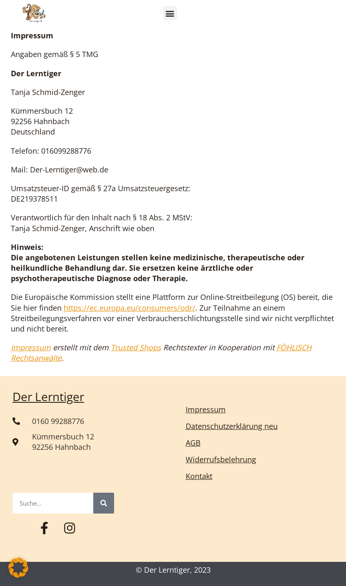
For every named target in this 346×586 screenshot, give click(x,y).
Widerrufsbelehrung (221, 459)
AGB (193, 443)
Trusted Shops (136, 347)
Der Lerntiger (48, 396)
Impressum (31, 347)
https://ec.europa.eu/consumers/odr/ (129, 308)
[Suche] (103, 503)
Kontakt (199, 476)
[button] (170, 13)
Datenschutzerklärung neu (232, 426)
